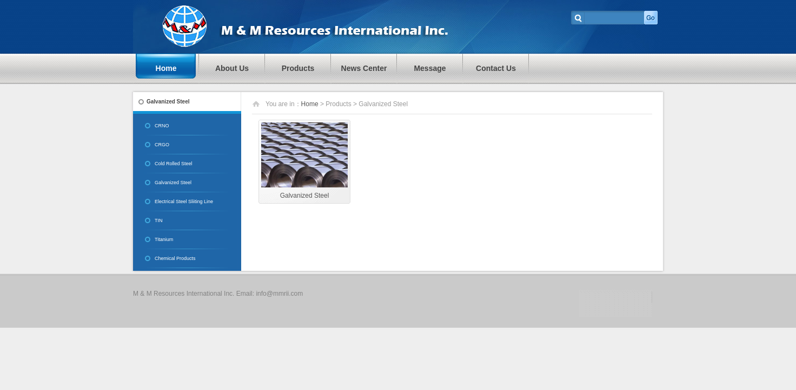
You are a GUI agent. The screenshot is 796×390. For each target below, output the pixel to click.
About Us (232, 68)
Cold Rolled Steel (174, 163)
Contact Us (496, 68)
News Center (364, 68)
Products (298, 68)
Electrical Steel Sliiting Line (184, 201)
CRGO (162, 144)
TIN (159, 220)
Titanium (164, 239)
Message (430, 68)
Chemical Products (175, 258)
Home (166, 68)
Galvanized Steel (173, 182)
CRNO (162, 125)
